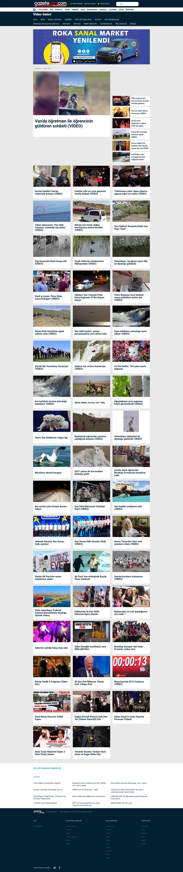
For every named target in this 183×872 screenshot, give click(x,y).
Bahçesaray (110, 826)
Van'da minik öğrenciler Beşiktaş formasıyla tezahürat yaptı (130, 473)
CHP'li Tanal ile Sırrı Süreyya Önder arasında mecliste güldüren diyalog (140, 101)
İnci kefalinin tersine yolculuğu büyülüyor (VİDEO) (51, 402)
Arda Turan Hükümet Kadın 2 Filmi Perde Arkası (50, 753)
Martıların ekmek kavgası (48, 472)
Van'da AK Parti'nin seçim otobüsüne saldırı (48, 577)
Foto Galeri (144, 826)
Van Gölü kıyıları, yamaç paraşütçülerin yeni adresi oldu (91, 332)
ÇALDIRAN (113, 10)
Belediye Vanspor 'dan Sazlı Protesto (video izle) (128, 647)
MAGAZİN (66, 24)
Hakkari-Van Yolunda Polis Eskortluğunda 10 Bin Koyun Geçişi (89, 297)
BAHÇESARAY (92, 10)
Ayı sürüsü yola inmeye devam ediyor (51, 507)
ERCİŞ (83, 10)
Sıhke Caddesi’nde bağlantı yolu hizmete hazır (88, 796)
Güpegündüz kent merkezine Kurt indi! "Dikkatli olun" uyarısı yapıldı (89, 784)
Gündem (37, 777)
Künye (143, 840)
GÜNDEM (68, 20)
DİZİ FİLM (76, 24)
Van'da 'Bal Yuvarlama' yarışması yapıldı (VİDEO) (139, 134)
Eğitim (68, 844)
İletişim (143, 844)
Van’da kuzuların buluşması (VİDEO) (128, 577)
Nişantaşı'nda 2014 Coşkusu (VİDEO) (129, 682)
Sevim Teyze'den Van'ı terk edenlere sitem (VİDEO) (128, 542)
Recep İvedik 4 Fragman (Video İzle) (51, 682)
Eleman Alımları (71, 826)
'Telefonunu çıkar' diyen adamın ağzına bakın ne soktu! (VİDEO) (130, 192)
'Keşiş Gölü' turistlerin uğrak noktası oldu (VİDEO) (49, 332)
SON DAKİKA (43, 10)
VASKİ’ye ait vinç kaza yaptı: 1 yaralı (85, 790)
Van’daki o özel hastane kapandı (45, 803)
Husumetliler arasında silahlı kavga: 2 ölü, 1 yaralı (128, 783)
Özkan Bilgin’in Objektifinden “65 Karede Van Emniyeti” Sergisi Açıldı (50, 797)
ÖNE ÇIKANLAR (121, 24)
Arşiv (142, 837)
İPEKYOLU (59, 10)
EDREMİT (75, 10)
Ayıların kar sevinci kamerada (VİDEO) (90, 367)
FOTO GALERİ (90, 4)
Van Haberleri (37, 826)
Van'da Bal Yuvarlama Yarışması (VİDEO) (51, 367)
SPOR (43, 20)
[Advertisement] (14, 56)
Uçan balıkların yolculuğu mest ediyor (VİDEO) (130, 332)
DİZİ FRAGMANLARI (112, 20)
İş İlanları (144, 833)
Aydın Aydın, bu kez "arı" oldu (90, 402)
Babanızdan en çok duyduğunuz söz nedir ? (130, 612)
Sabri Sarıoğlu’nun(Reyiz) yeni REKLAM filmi (90, 647)
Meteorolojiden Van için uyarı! (121, 803)
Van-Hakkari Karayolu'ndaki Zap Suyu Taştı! (131, 227)
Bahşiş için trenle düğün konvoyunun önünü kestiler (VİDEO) (89, 227)
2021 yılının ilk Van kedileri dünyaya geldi (89, 472)
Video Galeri (47, 68)
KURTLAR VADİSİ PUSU (83, 20)
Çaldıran (108, 833)
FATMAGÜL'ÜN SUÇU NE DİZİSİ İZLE (46, 24)
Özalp (108, 858)
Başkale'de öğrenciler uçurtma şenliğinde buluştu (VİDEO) (90, 437)
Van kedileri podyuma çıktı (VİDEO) (128, 507)
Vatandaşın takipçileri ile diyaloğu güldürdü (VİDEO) (128, 437)
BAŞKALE (103, 10)
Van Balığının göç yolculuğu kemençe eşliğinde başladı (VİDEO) (138, 157)
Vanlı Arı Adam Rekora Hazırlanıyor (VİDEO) (139, 112)
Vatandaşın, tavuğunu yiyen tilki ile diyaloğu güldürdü (131, 262)
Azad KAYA (75, 812)
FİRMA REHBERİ (76, 4)
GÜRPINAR (130, 10)
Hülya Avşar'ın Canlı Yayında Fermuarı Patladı (129, 718)
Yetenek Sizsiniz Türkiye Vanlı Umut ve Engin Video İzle (90, 753)
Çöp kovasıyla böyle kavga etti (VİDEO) (51, 262)
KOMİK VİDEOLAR (90, 24)
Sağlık (68, 833)
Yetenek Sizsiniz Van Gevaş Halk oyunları (49, 542)
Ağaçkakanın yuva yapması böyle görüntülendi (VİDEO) (128, 402)
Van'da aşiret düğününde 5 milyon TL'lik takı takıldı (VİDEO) (138, 123)
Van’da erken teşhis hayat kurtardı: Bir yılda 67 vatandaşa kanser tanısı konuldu (127, 791)
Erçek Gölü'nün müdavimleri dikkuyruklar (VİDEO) (89, 262)
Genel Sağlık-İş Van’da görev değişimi (47, 783)
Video (143, 830)
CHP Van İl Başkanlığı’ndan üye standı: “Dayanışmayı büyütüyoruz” (86, 804)
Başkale (108, 830)
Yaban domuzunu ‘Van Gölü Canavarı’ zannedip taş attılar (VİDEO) (50, 227)
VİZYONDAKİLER (106, 24)
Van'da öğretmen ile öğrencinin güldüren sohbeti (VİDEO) (64, 123)
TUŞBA (67, 10)
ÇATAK (121, 10)
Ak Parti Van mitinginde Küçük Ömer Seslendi (91, 577)
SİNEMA (133, 24)
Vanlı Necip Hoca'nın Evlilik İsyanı (49, 718)
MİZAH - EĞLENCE (55, 20)
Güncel (68, 840)
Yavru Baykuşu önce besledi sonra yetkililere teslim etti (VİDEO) (129, 297)
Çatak (108, 837)
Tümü (35, 20)
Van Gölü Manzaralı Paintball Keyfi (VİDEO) (90, 507)
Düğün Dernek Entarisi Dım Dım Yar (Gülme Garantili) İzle (91, 718)
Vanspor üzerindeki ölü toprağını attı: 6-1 (48, 790)
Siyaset (68, 830)
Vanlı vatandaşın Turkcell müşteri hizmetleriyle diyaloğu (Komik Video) (51, 613)
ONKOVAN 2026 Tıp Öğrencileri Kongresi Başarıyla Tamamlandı (129, 797)
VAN (51, 10)
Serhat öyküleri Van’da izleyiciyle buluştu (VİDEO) (49, 192)
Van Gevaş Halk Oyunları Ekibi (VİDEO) (90, 542)
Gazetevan (37, 68)
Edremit (108, 840)
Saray (107, 854)
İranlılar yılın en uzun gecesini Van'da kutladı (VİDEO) (90, 192)
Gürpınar (109, 851)
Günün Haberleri (71, 837)
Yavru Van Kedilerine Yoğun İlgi (51, 437)
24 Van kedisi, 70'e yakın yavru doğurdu (130, 367)
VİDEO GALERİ (103, 4)
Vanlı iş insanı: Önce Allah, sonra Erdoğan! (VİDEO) (49, 297)
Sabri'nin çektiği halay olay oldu (51, 648)
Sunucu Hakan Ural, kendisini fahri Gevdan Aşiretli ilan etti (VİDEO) (140, 145)
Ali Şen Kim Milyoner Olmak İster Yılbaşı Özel (89, 682)
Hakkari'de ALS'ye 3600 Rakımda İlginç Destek (87, 612)
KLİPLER (98, 20)
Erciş (107, 844)
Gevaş (108, 847)
